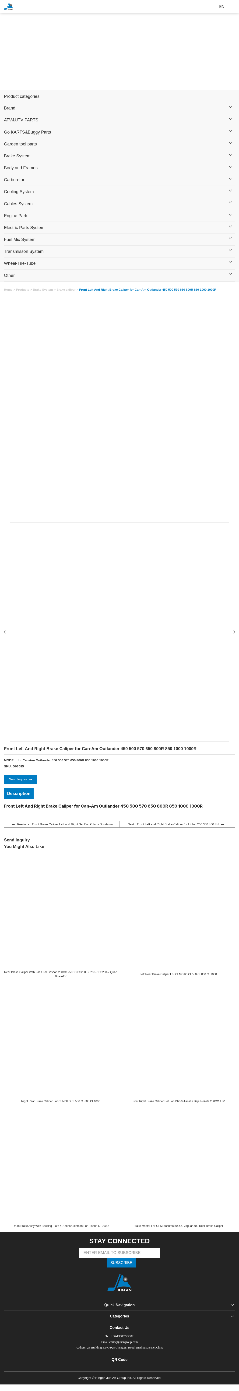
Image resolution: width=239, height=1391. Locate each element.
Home (8, 289)
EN (221, 7)
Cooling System (19, 191)
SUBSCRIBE (121, 1268)
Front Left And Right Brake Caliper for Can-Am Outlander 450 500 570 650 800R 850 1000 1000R (154, 289)
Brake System (17, 155)
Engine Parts (16, 215)
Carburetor (14, 179)
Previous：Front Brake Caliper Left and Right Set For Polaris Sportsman (63, 825)
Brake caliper (69, 289)
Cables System (18, 203)
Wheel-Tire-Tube (19, 263)
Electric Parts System (24, 227)
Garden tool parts (20, 143)
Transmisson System (24, 251)
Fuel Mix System (19, 239)
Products (23, 289)
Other (9, 275)
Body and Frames (21, 167)
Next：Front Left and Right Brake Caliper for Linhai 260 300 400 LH (176, 825)
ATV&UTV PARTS (21, 119)
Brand (9, 108)
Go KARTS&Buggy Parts (27, 132)
